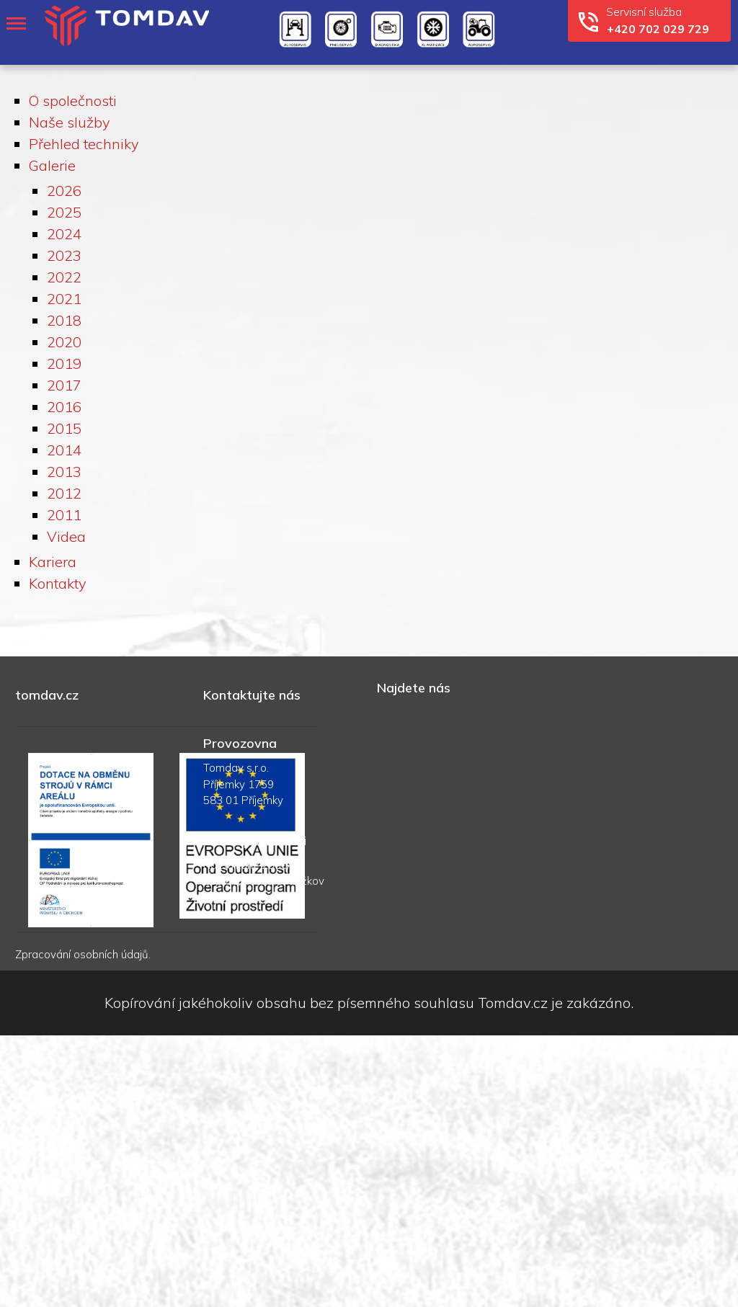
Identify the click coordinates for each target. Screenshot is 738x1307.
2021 (64, 299)
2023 (64, 255)
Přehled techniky (84, 144)
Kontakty (57, 583)
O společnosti (73, 101)
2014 (64, 450)
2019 (64, 363)
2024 (64, 234)
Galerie (52, 165)
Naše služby (69, 122)
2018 (64, 320)
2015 (64, 428)
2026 (64, 191)
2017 (64, 385)
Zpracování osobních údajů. (83, 954)
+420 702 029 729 (658, 29)
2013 (64, 472)
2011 (64, 515)
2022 (64, 277)
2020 (64, 342)
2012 (64, 493)
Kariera (52, 562)
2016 (64, 407)
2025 (64, 212)
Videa (66, 536)
